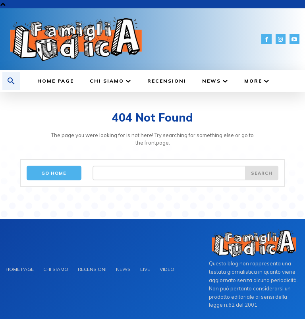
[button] (11, 81)
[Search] (261, 173)
